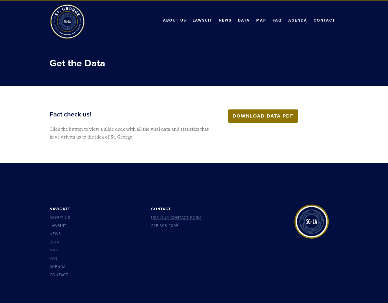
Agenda (297, 20)
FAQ (277, 20)
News (225, 20)
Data (244, 20)
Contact (324, 20)
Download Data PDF (263, 116)
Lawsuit (202, 20)
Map (261, 20)
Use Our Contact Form (176, 217)
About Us (174, 20)
